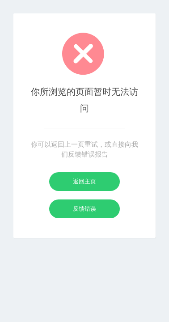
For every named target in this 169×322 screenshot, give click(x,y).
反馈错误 (84, 208)
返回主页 (84, 181)
